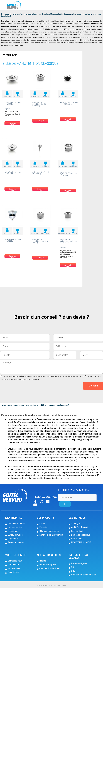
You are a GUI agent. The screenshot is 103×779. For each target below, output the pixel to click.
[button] (9, 62)
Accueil (6, 15)
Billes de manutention (19, 15)
